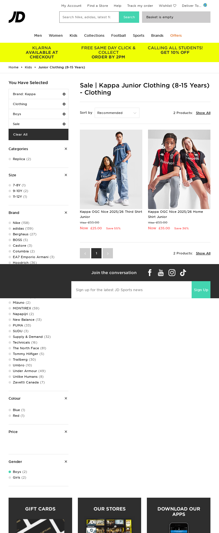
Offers (176, 35)
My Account (71, 6)
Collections (94, 35)
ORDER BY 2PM (108, 52)
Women (56, 35)
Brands (157, 35)
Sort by (86, 113)
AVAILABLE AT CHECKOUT (42, 52)
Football (118, 35)
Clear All (20, 134)
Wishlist (165, 6)
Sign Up (201, 290)
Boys (39, 114)
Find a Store (97, 6)
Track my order (140, 6)
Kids (73, 35)
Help (117, 6)
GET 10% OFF (175, 50)
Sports (138, 35)
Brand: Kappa (39, 94)
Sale (39, 124)
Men (38, 35)
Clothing (39, 104)
